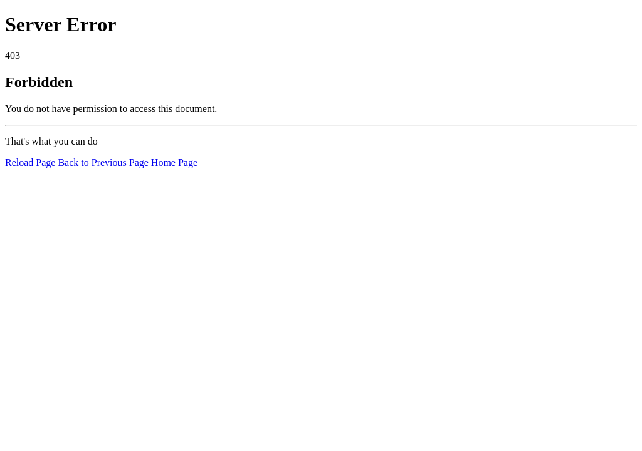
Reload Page (30, 162)
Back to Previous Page (103, 162)
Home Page (174, 162)
